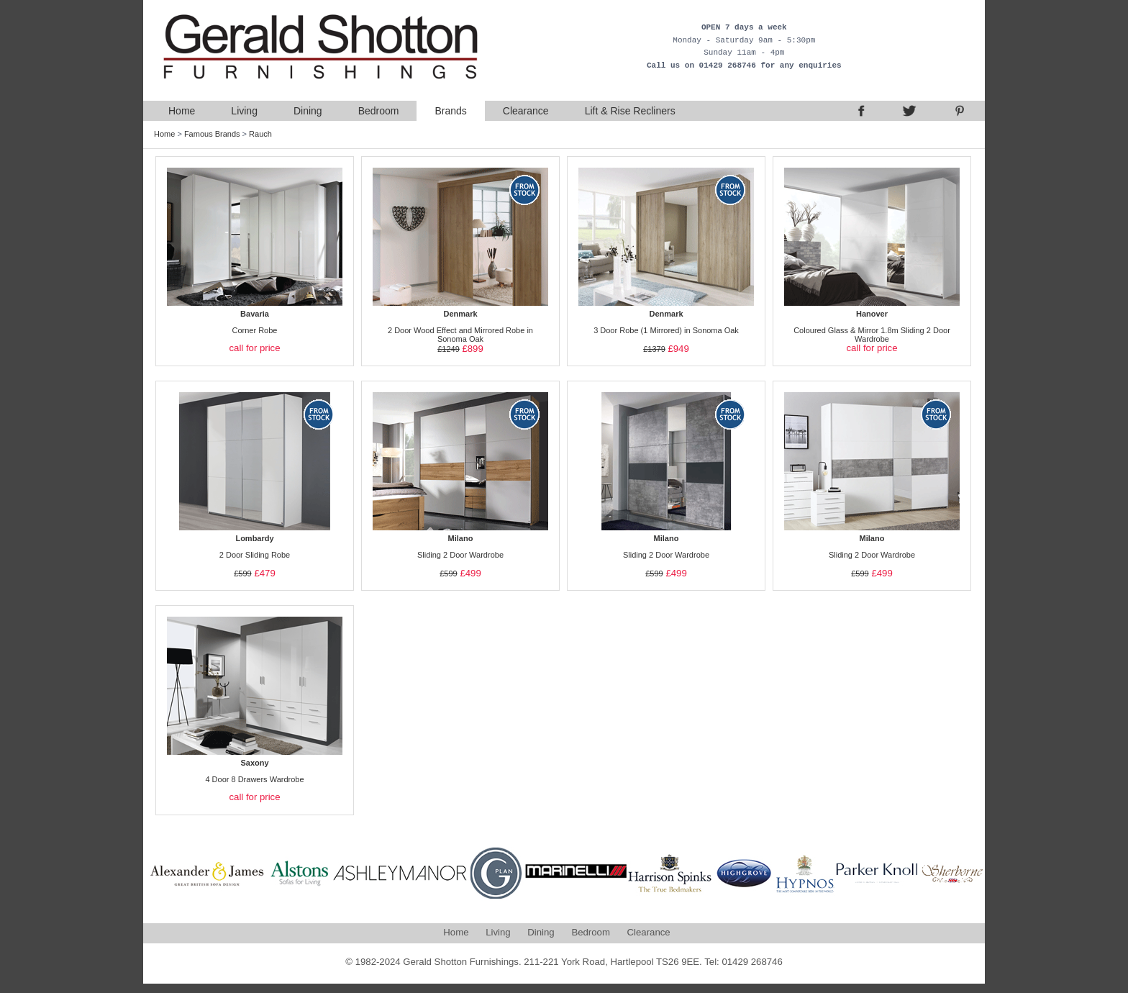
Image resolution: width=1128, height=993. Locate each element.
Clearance (526, 111)
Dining (308, 111)
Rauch (260, 134)
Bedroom (378, 111)
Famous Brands (212, 134)
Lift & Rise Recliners (630, 111)
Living (244, 111)
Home (181, 111)
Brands (450, 111)
